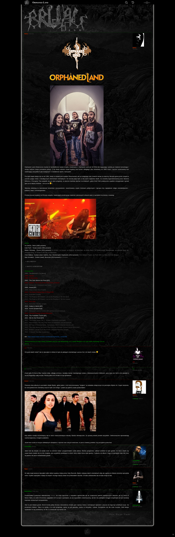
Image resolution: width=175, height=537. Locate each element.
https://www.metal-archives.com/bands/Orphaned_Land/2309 (47, 337)
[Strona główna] (27, 2)
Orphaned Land (40, 2)
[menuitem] (150, 521)
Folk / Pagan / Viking (119, 514)
